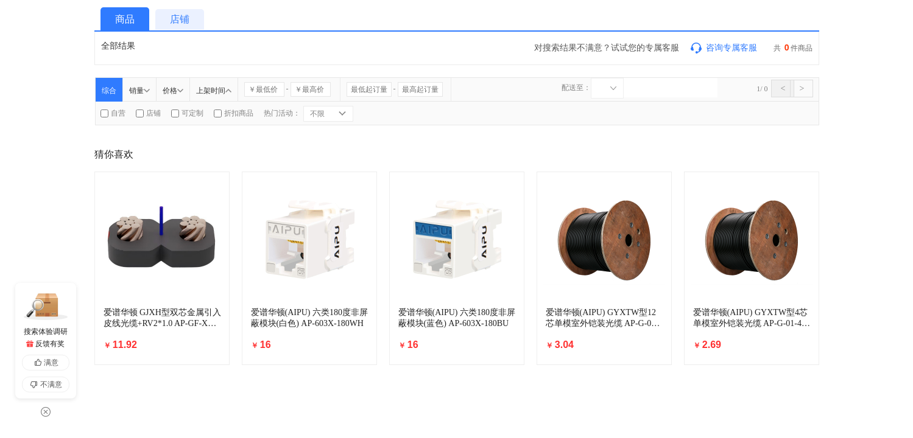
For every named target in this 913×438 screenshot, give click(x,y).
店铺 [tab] (179, 19)
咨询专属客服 (723, 47)
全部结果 (118, 45)
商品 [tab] (125, 19)
